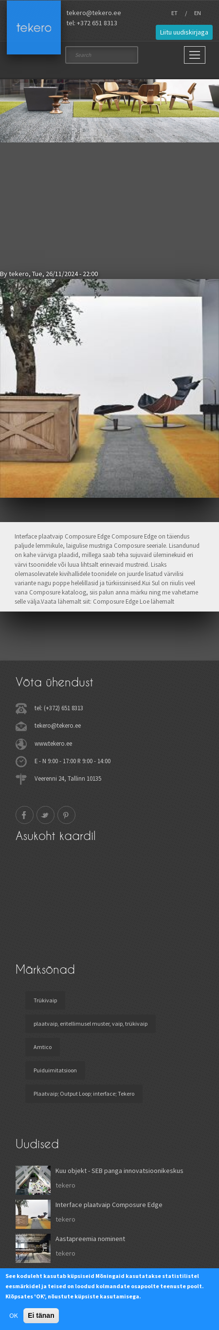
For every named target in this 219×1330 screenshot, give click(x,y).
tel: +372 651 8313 (91, 22)
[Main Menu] (194, 55)
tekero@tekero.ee (93, 12)
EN (197, 13)
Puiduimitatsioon (55, 1070)
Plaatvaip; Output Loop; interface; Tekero (84, 1093)
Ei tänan (41, 1315)
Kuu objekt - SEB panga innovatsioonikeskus (119, 1170)
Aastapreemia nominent (90, 1238)
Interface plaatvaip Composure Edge (109, 1204)
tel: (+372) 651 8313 (59, 708)
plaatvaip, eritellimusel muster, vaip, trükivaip (90, 1023)
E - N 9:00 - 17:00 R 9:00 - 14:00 (72, 761)
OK (13, 1315)
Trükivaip (45, 1000)
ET (174, 13)
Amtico (43, 1046)
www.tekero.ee (53, 743)
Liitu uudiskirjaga (184, 32)
